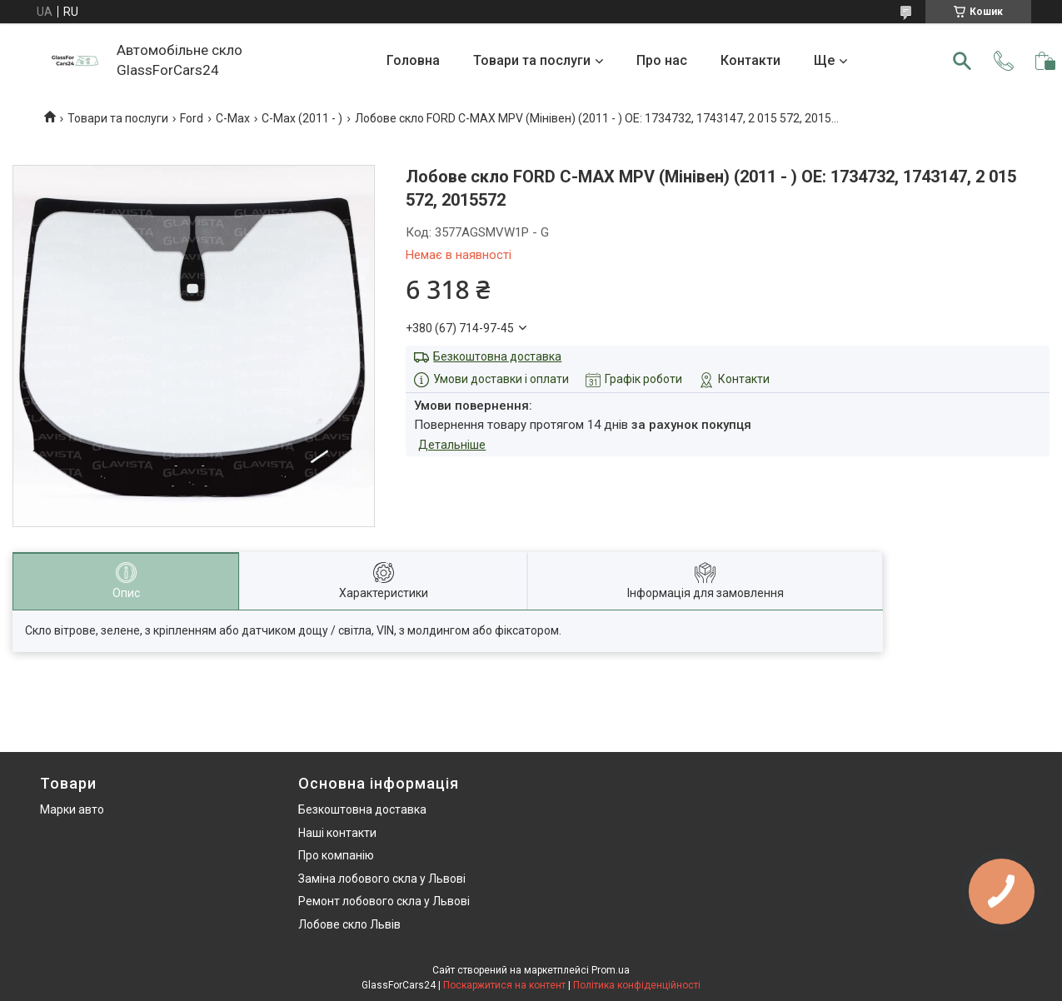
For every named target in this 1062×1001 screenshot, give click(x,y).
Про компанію (336, 855)
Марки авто (72, 809)
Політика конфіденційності (637, 985)
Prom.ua (610, 970)
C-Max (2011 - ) (302, 118)
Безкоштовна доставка (497, 356)
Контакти (750, 60)
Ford (191, 118)
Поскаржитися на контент (504, 985)
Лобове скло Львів (349, 924)
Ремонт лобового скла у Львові (384, 901)
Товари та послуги (532, 60)
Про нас (661, 60)
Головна (413, 60)
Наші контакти (337, 832)
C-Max (233, 118)
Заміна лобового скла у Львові (382, 878)
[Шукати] (962, 60)
